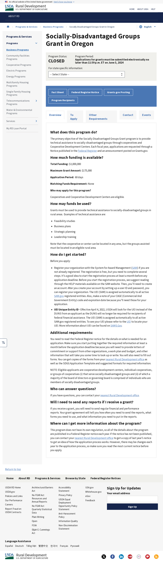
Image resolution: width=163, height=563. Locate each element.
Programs (12, 43)
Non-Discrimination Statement (68, 527)
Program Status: (57, 56)
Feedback (90, 500)
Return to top (13, 469)
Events (146, 115)
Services (10, 121)
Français (64, 545)
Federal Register (87, 151)
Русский (74, 545)
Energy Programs (15, 76)
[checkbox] (3, 343)
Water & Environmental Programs (19, 111)
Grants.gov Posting (118, 92)
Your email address (118, 493)
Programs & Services (26, 26)
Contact (128, 115)
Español (9, 545)
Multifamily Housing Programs (17, 84)
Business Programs (53, 26)
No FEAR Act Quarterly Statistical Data (42, 509)
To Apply (73, 117)
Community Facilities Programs (17, 57)
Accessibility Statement (65, 489)
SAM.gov (59, 296)
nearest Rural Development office (125, 359)
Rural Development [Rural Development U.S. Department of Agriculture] (29, 8)
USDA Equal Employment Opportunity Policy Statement (68, 504)
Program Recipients (63, 100)
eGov (87, 496)
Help (153, 9)
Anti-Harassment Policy (67, 515)
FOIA (34, 525)
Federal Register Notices (106, 478)
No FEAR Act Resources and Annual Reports (39, 498)
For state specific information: (65, 68)
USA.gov (89, 487)
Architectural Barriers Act (42, 489)
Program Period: (84, 56)
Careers (9, 504)
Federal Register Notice (85, 92)
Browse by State (75, 478)
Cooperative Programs (18, 64)
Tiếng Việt (31, 545)
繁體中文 (43, 545)
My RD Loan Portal (16, 128)
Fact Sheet (58, 92)
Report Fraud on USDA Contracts (13, 510)
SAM (134, 268)
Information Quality (68, 521)
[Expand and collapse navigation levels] (36, 43)
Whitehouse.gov (93, 491)
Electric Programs (16, 70)
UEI (129, 321)
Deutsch (19, 545)
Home (132, 9)
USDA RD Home (13, 487)
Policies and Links (14, 496)
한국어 (54, 545)
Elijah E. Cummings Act (41, 531)
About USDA (142, 9)
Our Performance (13, 500)
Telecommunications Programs (18, 102)
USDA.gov (10, 491)
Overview (55, 115)
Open (34, 521)
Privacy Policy (65, 495)
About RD (24, 478)
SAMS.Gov (116, 325)
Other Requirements (98, 117)
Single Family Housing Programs (18, 93)
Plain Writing (38, 516)
